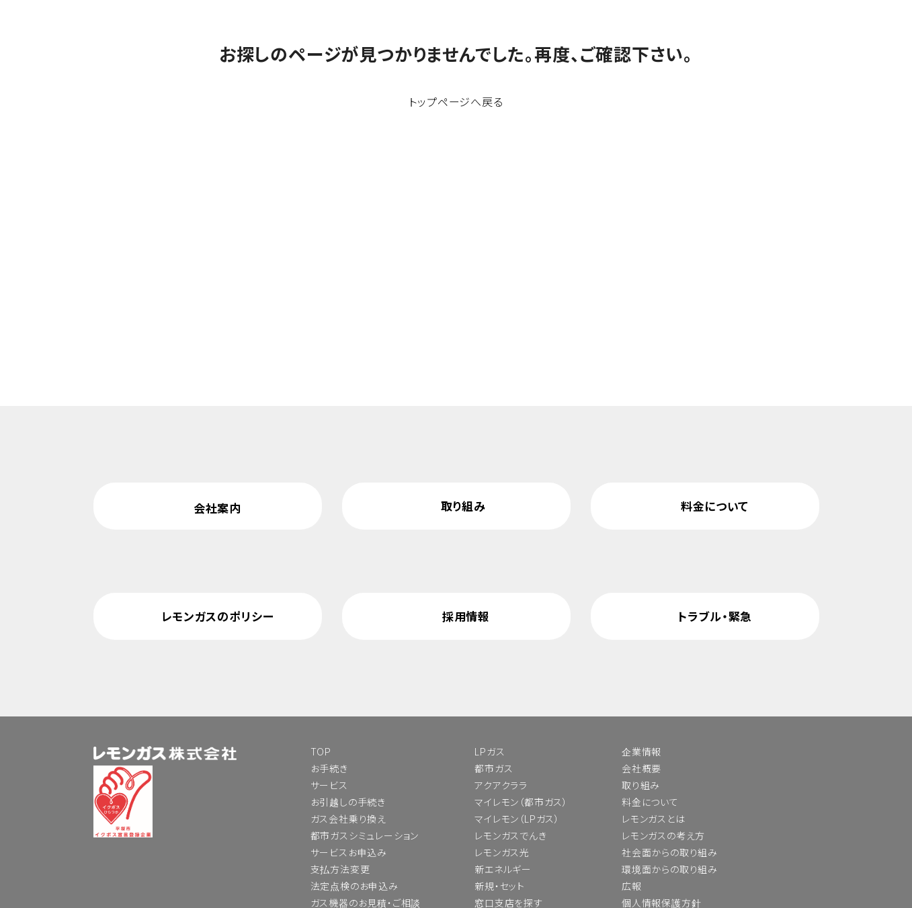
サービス (329, 785)
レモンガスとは (654, 818)
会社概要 (641, 768)
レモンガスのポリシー (217, 616)
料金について (715, 505)
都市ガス (493, 768)
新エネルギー (503, 869)
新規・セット (499, 886)
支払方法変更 (340, 869)
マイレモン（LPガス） (517, 818)
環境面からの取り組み (670, 869)
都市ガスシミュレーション (364, 835)
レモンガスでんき (510, 835)
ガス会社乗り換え (348, 818)
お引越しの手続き (348, 802)
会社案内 (217, 507)
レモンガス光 (502, 852)
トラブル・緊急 (714, 616)
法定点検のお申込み (354, 886)
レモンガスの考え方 (663, 835)
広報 (632, 886)
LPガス (489, 751)
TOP (320, 751)
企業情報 (641, 751)
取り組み (463, 505)
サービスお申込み (348, 852)
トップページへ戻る (456, 101)
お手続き (329, 768)
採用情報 (466, 616)
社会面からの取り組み (670, 852)
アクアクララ (501, 785)
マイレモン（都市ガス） (521, 802)
